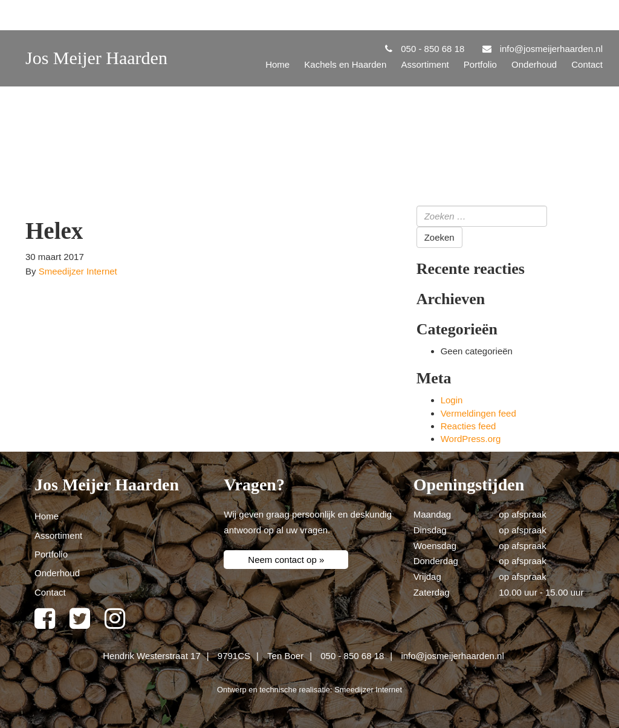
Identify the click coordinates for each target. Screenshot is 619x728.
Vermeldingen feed (478, 413)
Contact (587, 64)
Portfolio (480, 64)
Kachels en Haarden (345, 64)
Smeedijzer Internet (78, 271)
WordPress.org (471, 439)
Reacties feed (468, 426)
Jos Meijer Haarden (96, 58)
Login (452, 400)
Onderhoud (534, 64)
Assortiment (425, 64)
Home (277, 64)
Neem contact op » (286, 559)
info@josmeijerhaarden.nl (452, 656)
